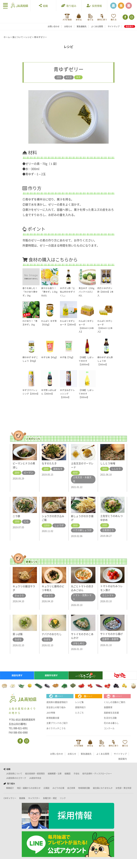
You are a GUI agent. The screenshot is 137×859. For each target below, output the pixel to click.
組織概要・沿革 (55, 774)
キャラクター (34, 798)
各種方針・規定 (50, 798)
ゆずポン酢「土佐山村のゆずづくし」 (68, 291)
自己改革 (71, 788)
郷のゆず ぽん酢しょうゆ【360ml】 (105, 361)
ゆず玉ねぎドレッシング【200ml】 (68, 393)
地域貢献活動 (84, 788)
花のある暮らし (112, 723)
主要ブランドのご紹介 (58, 723)
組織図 (67, 774)
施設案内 (129, 26)
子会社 (76, 774)
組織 (43, 5)
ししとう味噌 (108, 463)
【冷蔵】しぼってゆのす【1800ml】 (87, 361)
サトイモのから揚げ (112, 633)
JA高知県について (14, 774)
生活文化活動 (111, 718)
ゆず (78, 77)
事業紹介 (10, 788)
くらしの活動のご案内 (115, 702)
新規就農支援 (53, 718)
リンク (63, 798)
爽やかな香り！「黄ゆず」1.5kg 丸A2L (49, 291)
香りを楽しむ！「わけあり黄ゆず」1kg (30, 291)
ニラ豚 (17, 516)
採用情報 (94, 5)
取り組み (68, 5)
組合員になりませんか (103, 788)
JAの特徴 (51, 712)
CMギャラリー (10, 798)
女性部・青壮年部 (123, 788)
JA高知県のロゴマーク (16, 778)
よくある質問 (97, 26)
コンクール (109, 728)
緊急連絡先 (82, 26)
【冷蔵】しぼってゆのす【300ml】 (87, 393)
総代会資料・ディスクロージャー (97, 774)
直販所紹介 (81, 707)
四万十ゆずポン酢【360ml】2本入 (105, 291)
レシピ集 (79, 702)
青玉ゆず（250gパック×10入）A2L (87, 291)
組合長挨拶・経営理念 (35, 774)
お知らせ (68, 26)
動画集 (22, 798)
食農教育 (108, 707)
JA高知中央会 (35, 778)
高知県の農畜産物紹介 (58, 702)
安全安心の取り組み (56, 707)
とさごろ (79, 712)
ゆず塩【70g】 (67, 357)
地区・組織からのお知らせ (28, 788)
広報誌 (46, 788)
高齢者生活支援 (112, 712)
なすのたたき (50, 463)
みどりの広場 (58, 788)
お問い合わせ (53, 26)
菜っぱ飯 (18, 634)
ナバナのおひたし (52, 634)
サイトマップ (114, 26)
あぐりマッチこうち (56, 728)
